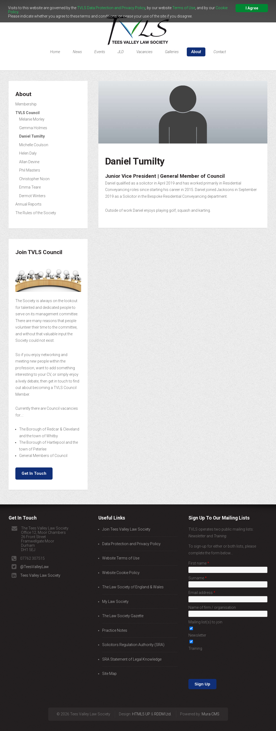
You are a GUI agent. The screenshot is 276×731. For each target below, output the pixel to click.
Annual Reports (28, 204)
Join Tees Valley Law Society (126, 529)
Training (195, 648)
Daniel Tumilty (32, 136)
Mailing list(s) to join (205, 622)
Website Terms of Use (120, 558)
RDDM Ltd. (162, 705)
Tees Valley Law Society (40, 575)
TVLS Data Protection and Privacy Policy (111, 8)
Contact (219, 52)
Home (55, 52)
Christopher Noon (34, 179)
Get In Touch (34, 473)
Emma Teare (30, 187)
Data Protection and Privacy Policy (131, 544)
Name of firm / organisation (212, 607)
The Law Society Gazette (122, 616)
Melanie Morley (31, 119)
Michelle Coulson (33, 145)
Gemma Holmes (33, 128)
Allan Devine (29, 162)
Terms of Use (183, 8)
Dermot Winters (32, 196)
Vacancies (144, 52)
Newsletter (197, 635)
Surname (196, 578)
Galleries (172, 52)
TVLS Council (27, 113)
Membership (26, 104)
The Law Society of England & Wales (133, 587)
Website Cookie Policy (121, 573)
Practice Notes (114, 630)
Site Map (109, 673)
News (77, 52)
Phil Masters (29, 170)
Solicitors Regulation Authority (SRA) (133, 645)
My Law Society (115, 601)
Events (99, 52)
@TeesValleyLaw (34, 567)
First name (197, 563)
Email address (200, 592)
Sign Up (202, 663)
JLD (121, 52)
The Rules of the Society (35, 213)
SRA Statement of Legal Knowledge (131, 659)
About (196, 52)
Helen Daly (28, 153)
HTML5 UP (141, 705)
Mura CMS (210, 705)
